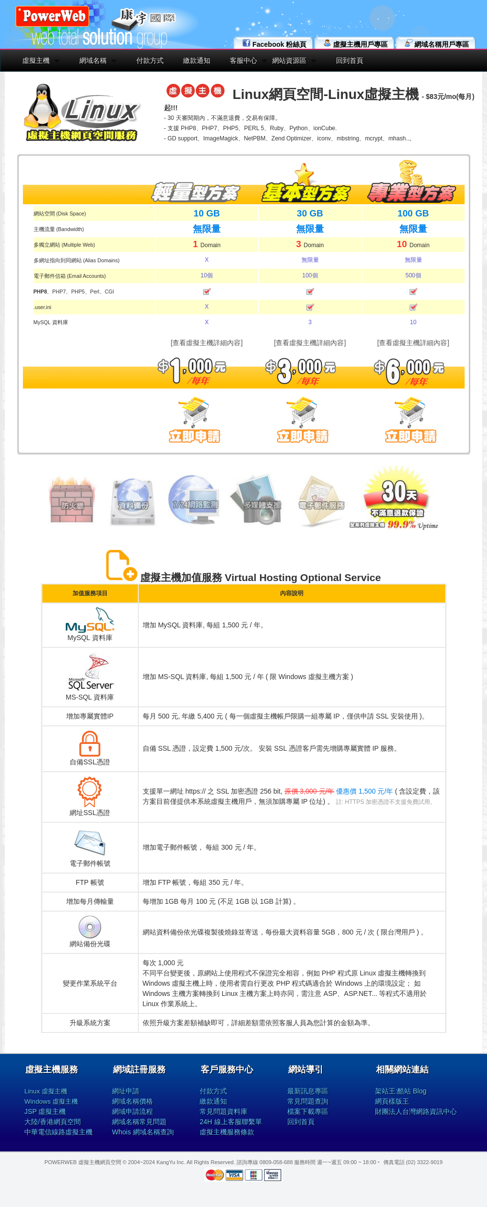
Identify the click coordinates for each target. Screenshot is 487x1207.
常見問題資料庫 (223, 1111)
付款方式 (150, 60)
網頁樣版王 (392, 1101)
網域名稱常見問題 (139, 1122)
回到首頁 (349, 60)
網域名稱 (93, 60)
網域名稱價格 (132, 1101)
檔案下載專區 (307, 1111)
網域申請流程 (132, 1111)
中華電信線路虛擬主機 (58, 1132)
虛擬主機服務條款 (227, 1132)
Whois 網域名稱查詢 (143, 1132)
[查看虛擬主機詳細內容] (207, 343)
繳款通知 (196, 60)
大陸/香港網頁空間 (52, 1122)
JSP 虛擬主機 (45, 1111)
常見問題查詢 (307, 1101)
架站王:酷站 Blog (401, 1091)
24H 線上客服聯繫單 (231, 1122)
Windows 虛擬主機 (51, 1101)
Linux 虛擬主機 (45, 1091)
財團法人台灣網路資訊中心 (416, 1111)
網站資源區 (289, 60)
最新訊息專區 (307, 1091)
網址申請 (125, 1091)
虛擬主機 (36, 60)
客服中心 (243, 60)
